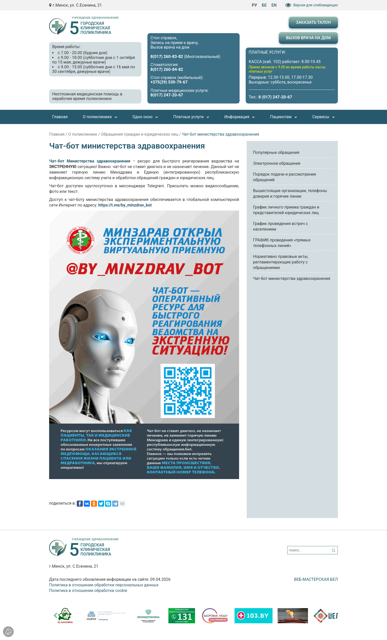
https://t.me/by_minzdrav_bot (125, 205)
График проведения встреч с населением (280, 226)
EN (274, 5)
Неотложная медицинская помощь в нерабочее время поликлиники (87, 96)
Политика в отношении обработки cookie (88, 590)
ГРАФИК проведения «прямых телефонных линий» (282, 243)
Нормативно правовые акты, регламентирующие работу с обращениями (280, 262)
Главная (57, 134)
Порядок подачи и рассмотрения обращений (284, 177)
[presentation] (55, 615)
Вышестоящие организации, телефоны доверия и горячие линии (290, 193)
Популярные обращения (276, 152)
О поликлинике (82, 134)
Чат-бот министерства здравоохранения (291, 278)
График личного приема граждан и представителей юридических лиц (286, 210)
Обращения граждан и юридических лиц (139, 134)
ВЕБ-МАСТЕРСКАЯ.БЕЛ (316, 579)
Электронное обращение (276, 163)
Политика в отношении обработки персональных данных (104, 585)
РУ (254, 5)
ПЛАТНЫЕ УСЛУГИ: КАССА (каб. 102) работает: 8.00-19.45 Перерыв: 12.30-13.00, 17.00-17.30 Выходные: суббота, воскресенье (292, 67)
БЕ (264, 5)
